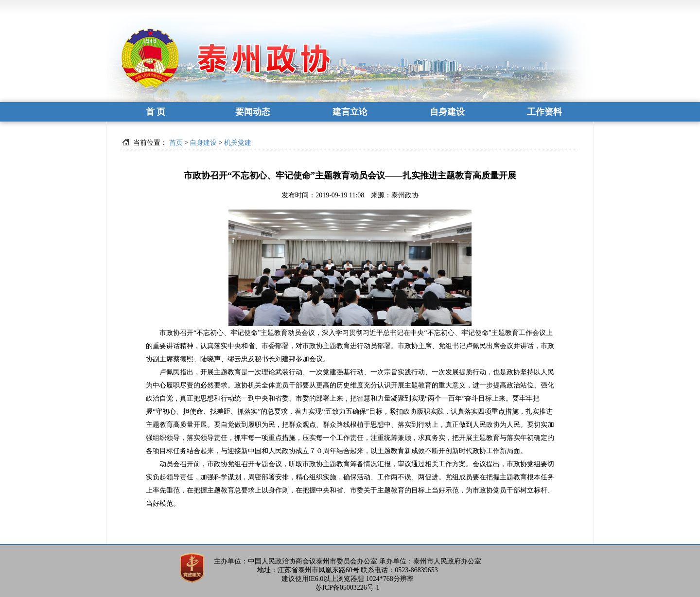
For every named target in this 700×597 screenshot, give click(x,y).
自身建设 (447, 112)
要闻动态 (252, 112)
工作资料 (544, 112)
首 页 (156, 112)
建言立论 (350, 112)
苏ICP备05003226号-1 (347, 587)
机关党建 (237, 142)
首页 (176, 142)
